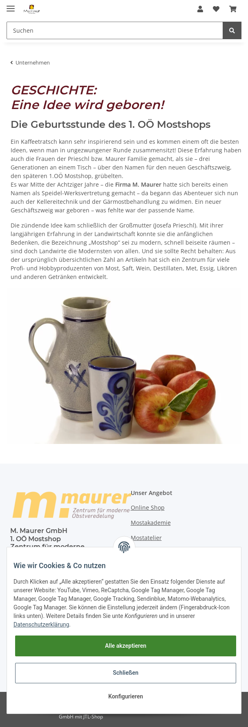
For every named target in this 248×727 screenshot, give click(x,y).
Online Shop (148, 507)
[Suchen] (115, 30)
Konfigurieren (125, 696)
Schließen (126, 672)
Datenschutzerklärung (41, 624)
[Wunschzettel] (216, 9)
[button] (200, 9)
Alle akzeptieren (125, 645)
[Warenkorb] (232, 9)
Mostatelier (146, 538)
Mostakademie (151, 522)
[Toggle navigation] (11, 5)
